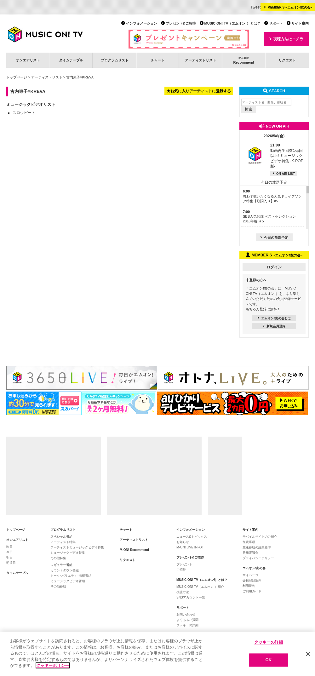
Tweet (255, 7)
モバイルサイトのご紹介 (260, 536)
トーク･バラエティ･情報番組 (70, 575)
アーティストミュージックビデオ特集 (77, 547)
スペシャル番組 (61, 536)
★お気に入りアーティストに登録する (199, 91)
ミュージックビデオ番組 (67, 581)
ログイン (274, 267)
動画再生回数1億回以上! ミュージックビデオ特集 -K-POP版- (286, 156)
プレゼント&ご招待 (181, 23)
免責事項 (249, 542)
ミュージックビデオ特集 (67, 552)
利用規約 (249, 585)
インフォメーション (141, 23)
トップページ (16, 77)
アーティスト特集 (63, 542)
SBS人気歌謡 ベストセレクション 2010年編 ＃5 (269, 216)
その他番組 (58, 586)
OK (269, 660)
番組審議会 (250, 552)
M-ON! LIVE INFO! (189, 547)
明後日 (11, 562)
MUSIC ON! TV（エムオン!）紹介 (200, 586)
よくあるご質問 (187, 620)
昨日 (9, 546)
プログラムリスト (115, 60)
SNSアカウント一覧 (190, 597)
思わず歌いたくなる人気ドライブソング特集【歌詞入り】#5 (272, 196)
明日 (9, 557)
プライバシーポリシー (258, 558)
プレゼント (184, 564)
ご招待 (181, 569)
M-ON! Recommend (134, 550)
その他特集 (58, 558)
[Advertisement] (53, 476)
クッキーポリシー (52, 666)
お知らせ (182, 542)
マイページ (250, 575)
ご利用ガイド (252, 591)
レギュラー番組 (61, 565)
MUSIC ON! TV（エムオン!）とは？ (232, 23)
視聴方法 (182, 592)
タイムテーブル (71, 60)
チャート (158, 60)
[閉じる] (308, 655)
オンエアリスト (28, 60)
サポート (276, 23)
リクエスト (287, 60)
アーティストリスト (200, 60)
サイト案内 (300, 23)
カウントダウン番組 (64, 570)
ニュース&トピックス (191, 536)
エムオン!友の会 (254, 568)
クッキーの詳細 (187, 625)
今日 (9, 552)
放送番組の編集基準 (257, 547)
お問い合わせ (185, 614)
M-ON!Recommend (243, 60)
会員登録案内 (252, 580)
